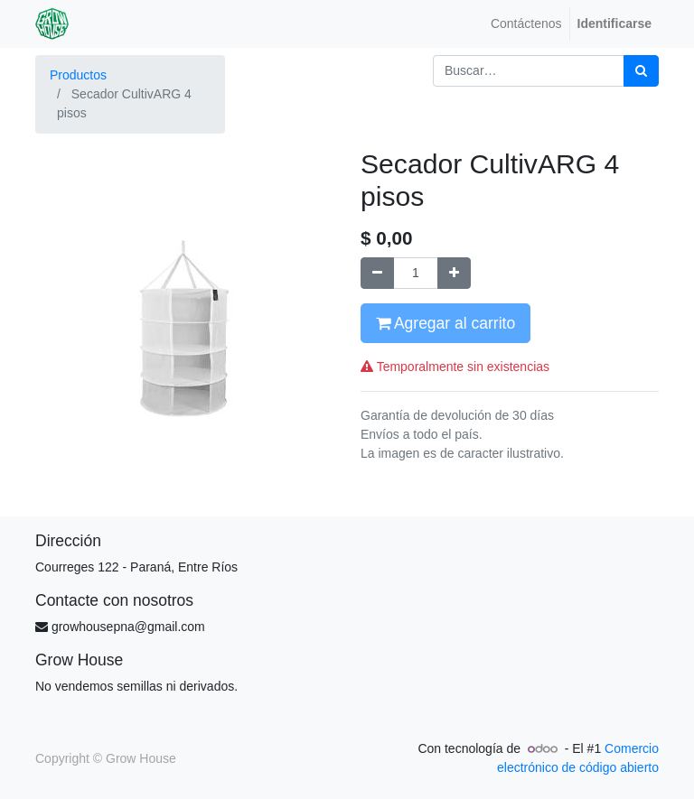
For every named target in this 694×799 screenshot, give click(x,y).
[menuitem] (526, 24)
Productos (78, 75)
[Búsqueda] (641, 71)
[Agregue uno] (454, 273)
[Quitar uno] (377, 273)
